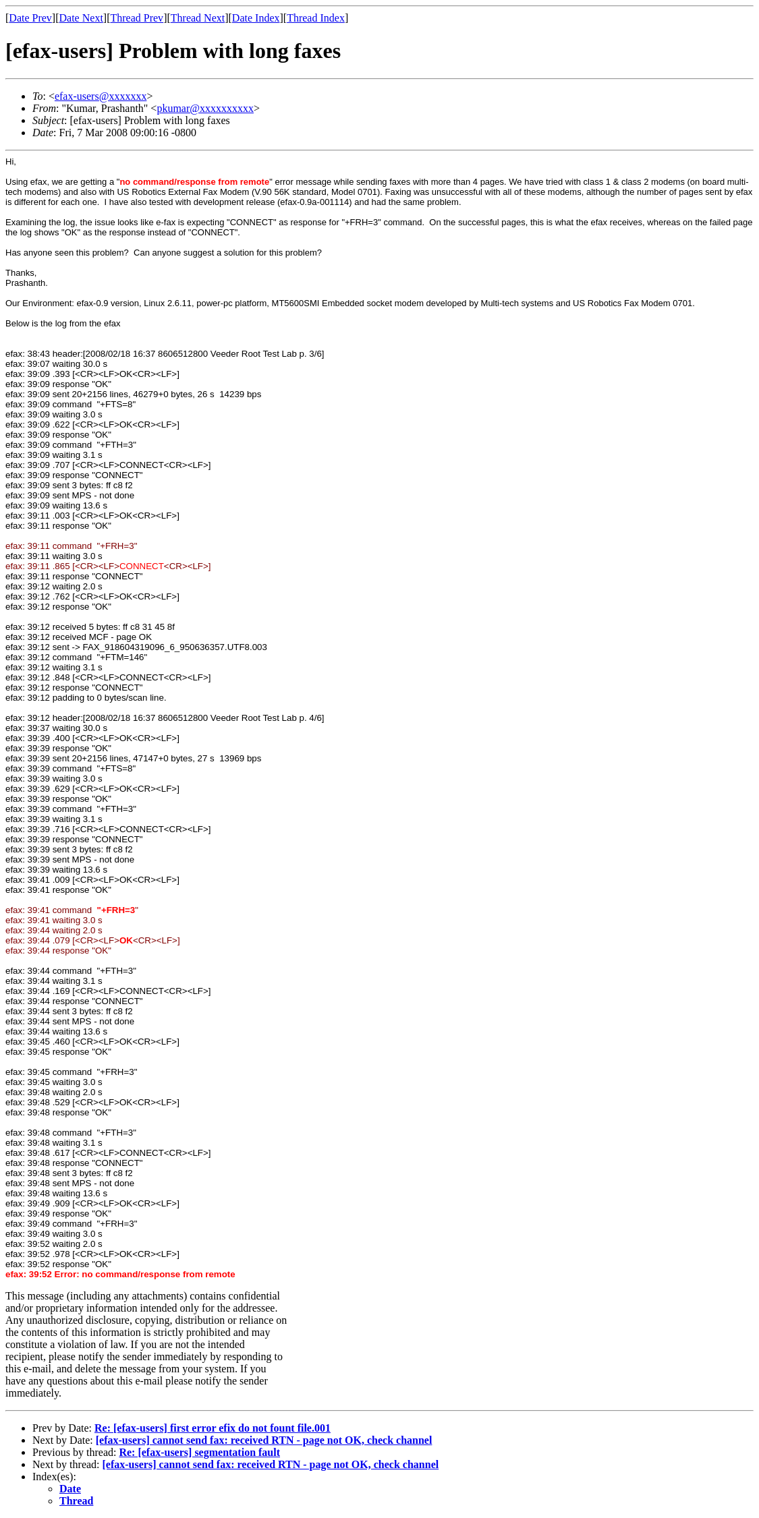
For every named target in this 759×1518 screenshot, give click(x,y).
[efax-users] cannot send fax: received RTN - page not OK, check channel (264, 1440)
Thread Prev (136, 18)
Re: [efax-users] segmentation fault (199, 1452)
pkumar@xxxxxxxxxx (205, 108)
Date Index (256, 18)
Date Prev (30, 18)
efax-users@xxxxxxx (100, 96)
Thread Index (316, 18)
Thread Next (198, 18)
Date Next (81, 18)
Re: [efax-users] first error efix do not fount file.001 (212, 1428)
